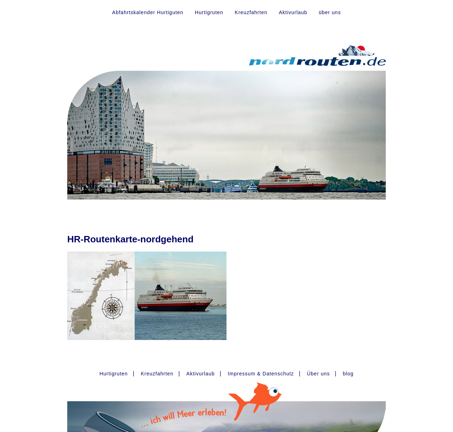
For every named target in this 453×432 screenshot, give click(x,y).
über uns (330, 12)
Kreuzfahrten (251, 12)
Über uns (318, 373)
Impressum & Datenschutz (261, 373)
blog (348, 373)
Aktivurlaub (293, 12)
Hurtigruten (209, 12)
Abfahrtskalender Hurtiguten (147, 12)
